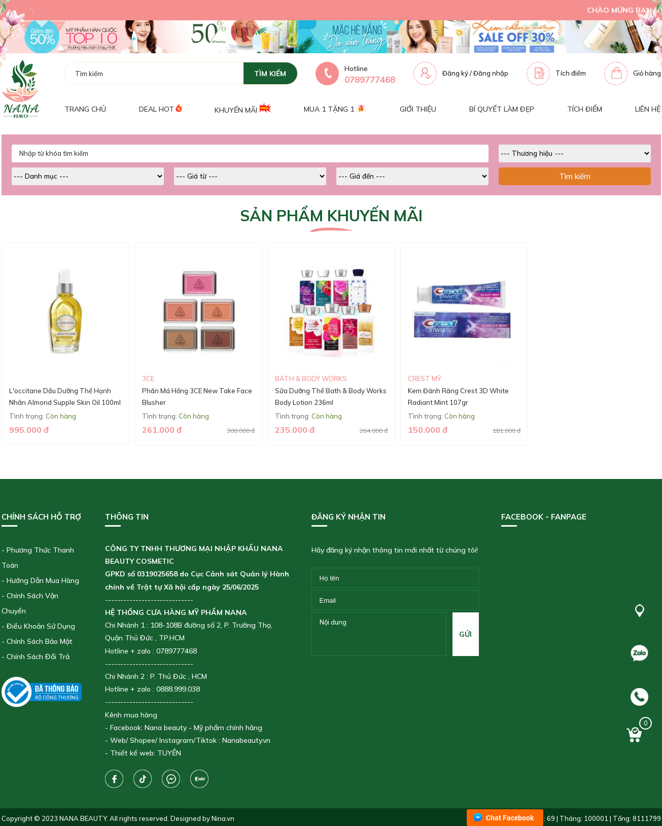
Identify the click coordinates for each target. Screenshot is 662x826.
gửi (465, 634)
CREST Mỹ (424, 378)
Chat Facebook (510, 817)
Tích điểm (570, 73)
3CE (148, 378)
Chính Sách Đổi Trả (38, 656)
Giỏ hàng (647, 73)
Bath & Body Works (311, 378)
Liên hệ (647, 109)
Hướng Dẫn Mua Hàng (43, 580)
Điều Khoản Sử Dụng (41, 626)
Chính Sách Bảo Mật (40, 641)
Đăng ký (455, 73)
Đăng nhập (490, 73)
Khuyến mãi (243, 109)
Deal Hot (160, 109)
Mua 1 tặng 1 (335, 109)
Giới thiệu (418, 109)
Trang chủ (85, 109)
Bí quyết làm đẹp (501, 109)
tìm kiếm (270, 73)
